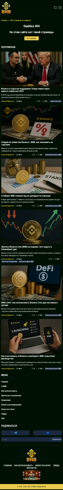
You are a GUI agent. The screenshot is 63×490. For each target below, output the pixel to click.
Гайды (4, 414)
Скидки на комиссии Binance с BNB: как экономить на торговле (27, 143)
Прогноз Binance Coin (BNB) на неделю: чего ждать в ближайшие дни (26, 248)
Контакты (31, 468)
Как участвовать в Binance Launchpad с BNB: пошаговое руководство (28, 357)
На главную (31, 38)
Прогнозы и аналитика (9, 261)
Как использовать (9, 391)
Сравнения (6, 400)
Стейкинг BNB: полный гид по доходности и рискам (25, 195)
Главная (4, 382)
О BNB (3, 386)
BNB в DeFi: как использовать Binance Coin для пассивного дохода (29, 303)
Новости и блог (55, 101)
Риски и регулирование (11, 405)
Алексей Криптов (7, 101)
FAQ (3, 418)
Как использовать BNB (53, 155)
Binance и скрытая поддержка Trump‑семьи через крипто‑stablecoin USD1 (25, 89)
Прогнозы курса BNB (26, 261)
